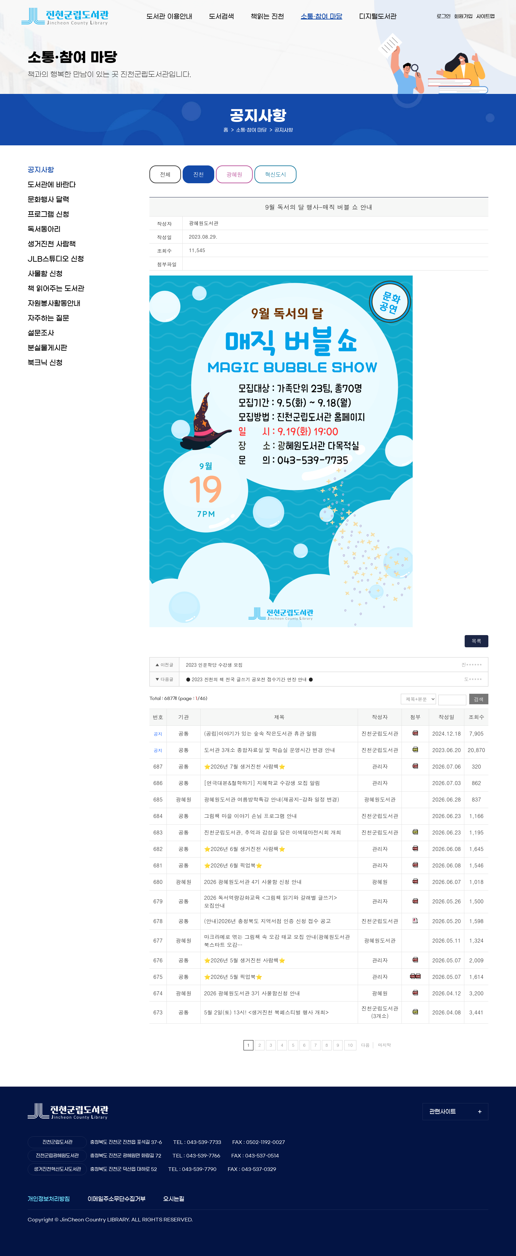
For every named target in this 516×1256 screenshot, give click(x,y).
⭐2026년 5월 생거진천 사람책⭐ (244, 960)
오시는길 (173, 1199)
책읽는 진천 (267, 16)
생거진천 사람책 (52, 244)
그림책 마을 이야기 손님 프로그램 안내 (250, 816)
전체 (165, 174)
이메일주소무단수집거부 (116, 1199)
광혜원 (234, 174)
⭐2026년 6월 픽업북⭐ (233, 865)
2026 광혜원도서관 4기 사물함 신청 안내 (253, 882)
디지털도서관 (378, 16)
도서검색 (221, 16)
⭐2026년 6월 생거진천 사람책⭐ (244, 849)
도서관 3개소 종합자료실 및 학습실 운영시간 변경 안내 (269, 750)
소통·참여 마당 (321, 16)
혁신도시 (275, 174)
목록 (476, 640)
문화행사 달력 (48, 199)
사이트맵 (485, 16)
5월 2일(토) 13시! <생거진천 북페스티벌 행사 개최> (266, 1012)
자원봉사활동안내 (54, 303)
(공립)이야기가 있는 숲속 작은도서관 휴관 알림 (260, 733)
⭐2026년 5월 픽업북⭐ (233, 976)
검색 (479, 699)
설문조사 (41, 333)
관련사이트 (442, 1111)
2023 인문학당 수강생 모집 (214, 664)
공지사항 (41, 169)
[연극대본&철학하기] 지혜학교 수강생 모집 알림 (262, 783)
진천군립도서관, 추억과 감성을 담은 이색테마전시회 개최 (272, 832)
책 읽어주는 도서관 (56, 288)
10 (350, 1045)
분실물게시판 (47, 347)
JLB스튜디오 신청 (56, 258)
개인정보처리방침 (49, 1199)
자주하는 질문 (48, 318)
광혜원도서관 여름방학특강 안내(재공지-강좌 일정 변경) (271, 799)
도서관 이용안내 (169, 16)
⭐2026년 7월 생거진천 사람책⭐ (244, 766)
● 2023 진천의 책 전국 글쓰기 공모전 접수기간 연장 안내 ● (249, 679)
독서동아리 (44, 229)
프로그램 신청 (48, 214)
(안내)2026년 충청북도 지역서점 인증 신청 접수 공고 (267, 921)
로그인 (444, 16)
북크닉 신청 (45, 362)
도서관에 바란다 (52, 184)
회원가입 (463, 16)
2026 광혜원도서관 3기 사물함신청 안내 (252, 993)
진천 (198, 174)
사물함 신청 (45, 273)
